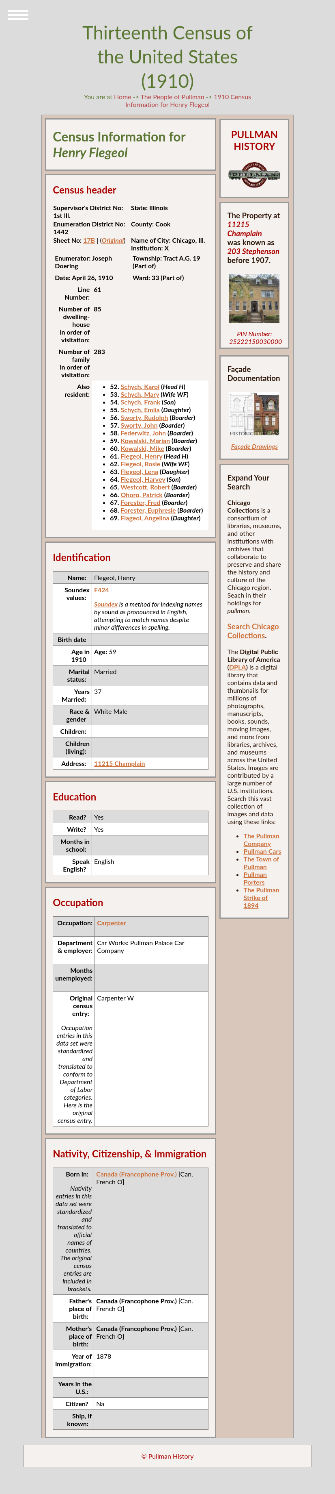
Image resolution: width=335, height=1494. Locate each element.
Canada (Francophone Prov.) (136, 1174)
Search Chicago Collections (253, 631)
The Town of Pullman (261, 862)
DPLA (237, 667)
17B (89, 240)
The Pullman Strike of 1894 (261, 897)
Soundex (106, 604)
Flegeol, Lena (139, 471)
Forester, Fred (140, 502)
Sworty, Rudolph (144, 417)
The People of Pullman (172, 96)
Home (122, 96)
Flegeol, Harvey (142, 479)
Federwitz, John (143, 433)
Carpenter (111, 922)
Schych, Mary (139, 394)
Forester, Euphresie (148, 510)
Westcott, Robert (145, 487)
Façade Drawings (254, 446)
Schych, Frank (140, 402)
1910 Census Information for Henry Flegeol (188, 100)
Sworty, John (138, 425)
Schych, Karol (139, 386)
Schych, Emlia (139, 409)
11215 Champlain (119, 763)
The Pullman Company (261, 839)
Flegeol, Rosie (140, 464)
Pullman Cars (262, 851)
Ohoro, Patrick (141, 494)
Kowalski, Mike (142, 448)
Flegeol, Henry (141, 456)
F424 (101, 590)
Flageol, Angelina (144, 518)
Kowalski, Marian (145, 440)
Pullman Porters (254, 878)
